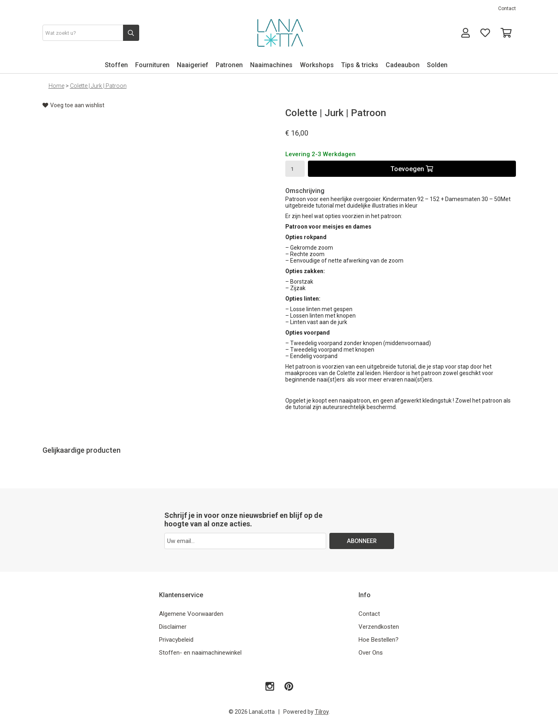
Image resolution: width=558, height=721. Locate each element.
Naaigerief (192, 65)
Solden (437, 65)
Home (56, 86)
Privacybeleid (176, 639)
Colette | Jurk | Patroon (98, 86)
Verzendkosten (379, 626)
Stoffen (116, 65)
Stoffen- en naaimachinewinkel (200, 652)
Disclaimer (173, 626)
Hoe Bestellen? (379, 639)
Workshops (317, 65)
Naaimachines (271, 65)
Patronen (229, 65)
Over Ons (371, 652)
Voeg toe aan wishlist (73, 105)
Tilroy (322, 711)
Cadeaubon (403, 65)
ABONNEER (362, 541)
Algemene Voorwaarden (191, 613)
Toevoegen (411, 169)
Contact (507, 8)
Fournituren (152, 65)
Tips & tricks (359, 65)
